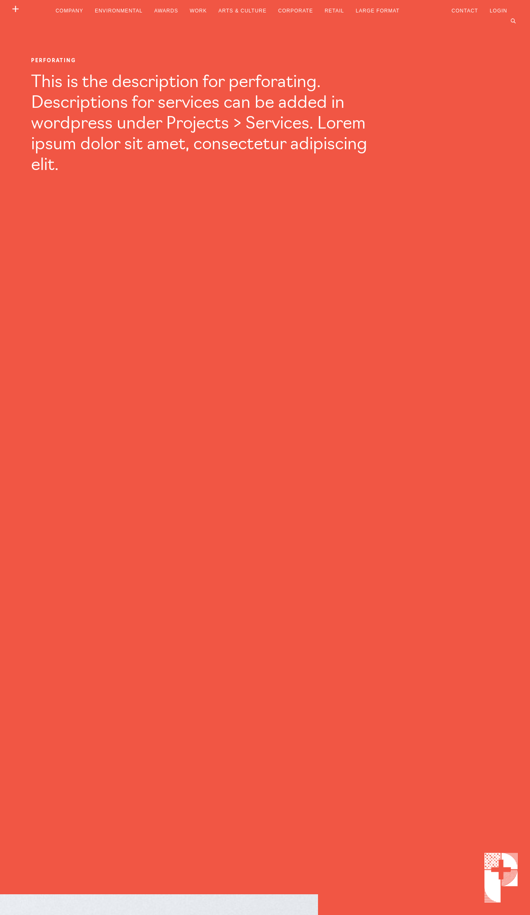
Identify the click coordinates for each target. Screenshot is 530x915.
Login (498, 11)
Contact (465, 11)
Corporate (295, 11)
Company (69, 11)
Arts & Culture (243, 11)
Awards (166, 11)
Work (198, 11)
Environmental (118, 11)
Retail (334, 11)
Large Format (378, 11)
